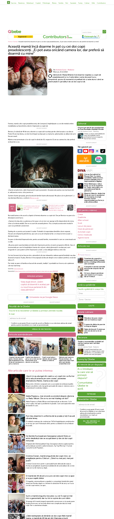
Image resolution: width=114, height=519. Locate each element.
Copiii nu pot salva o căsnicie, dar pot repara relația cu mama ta (49, 358)
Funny (80, 3)
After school (83, 220)
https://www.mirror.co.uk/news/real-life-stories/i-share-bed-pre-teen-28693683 (36, 271)
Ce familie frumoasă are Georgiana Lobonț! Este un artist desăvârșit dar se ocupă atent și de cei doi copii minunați (49, 438)
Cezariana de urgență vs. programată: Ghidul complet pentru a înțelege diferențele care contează (94, 261)
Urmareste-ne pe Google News (42, 297)
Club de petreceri (85, 229)
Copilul (38, 3)
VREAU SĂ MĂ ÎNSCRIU (42, 329)
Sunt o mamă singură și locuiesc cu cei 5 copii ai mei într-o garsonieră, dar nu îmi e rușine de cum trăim (49, 497)
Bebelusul (30, 3)
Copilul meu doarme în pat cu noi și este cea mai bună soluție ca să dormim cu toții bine (33, 359)
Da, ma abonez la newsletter (91, 422)
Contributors (101, 3)
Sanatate (73, 3)
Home (10, 41)
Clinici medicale (85, 235)
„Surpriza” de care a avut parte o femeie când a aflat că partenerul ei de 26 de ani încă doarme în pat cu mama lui (16, 360)
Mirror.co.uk (34, 198)
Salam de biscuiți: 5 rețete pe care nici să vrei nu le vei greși (94, 331)
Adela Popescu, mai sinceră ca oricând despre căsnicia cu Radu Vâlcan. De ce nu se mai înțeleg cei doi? (50, 397)
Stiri (66, 3)
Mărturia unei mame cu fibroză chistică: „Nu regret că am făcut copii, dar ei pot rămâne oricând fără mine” (66, 360)
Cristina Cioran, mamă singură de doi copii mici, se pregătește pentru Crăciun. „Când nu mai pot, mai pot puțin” (49, 458)
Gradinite (82, 217)
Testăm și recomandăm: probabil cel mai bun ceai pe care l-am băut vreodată (91, 343)
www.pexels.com (18, 268)
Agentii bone (83, 238)
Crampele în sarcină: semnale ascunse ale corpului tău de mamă (94, 268)
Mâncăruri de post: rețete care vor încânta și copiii (93, 319)
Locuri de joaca (84, 226)
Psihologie (46, 3)
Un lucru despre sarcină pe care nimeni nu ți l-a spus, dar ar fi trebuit (93, 274)
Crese (80, 214)
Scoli (80, 223)
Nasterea (21, 3)
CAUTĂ (91, 306)
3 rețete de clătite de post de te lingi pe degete (94, 325)
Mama (54, 3)
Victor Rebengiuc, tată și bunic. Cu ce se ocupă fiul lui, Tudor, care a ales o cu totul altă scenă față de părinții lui (93, 187)
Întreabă (91, 394)
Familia (61, 3)
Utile (93, 3)
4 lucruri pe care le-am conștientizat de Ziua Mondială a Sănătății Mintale (91, 128)
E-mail (12, 314)
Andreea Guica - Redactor (65, 70)
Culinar (86, 3)
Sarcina (13, 3)
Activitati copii (84, 232)
